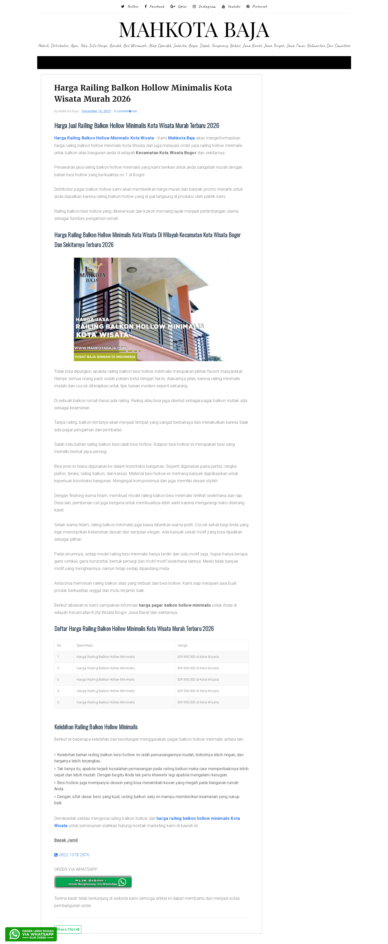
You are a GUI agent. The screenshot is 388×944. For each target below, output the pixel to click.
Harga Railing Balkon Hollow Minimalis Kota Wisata (104, 138)
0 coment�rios (125, 111)
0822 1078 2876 (72, 854)
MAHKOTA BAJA (194, 28)
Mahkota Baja (181, 138)
